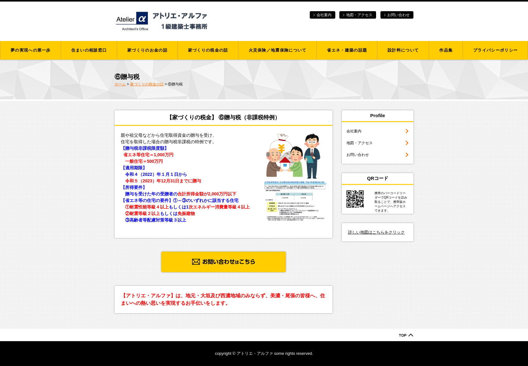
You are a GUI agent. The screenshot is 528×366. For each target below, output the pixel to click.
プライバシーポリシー (495, 50)
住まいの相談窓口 (89, 50)
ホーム (120, 84)
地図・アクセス (359, 15)
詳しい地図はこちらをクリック (376, 232)
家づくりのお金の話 (147, 50)
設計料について (403, 50)
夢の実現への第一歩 (31, 50)
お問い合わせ (398, 15)
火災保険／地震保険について (278, 50)
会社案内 (324, 15)
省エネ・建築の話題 (347, 50)
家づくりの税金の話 (208, 50)
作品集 (446, 50)
